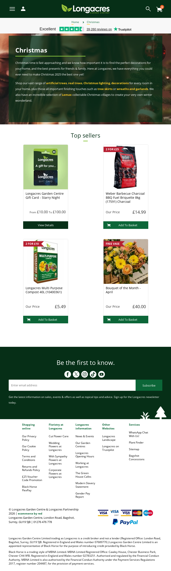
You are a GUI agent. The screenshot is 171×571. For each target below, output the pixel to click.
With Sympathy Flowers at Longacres (58, 459)
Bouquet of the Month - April (123, 290)
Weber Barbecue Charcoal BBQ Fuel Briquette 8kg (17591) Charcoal (125, 197)
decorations (120, 83)
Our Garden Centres (82, 444)
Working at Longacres (82, 465)
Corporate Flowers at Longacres (55, 473)
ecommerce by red (30, 513)
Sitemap (134, 449)
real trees (75, 83)
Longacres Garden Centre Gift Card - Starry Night (45, 195)
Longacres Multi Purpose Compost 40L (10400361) (44, 290)
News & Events (84, 436)
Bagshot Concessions (137, 457)
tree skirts (105, 89)
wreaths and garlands (132, 89)
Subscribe (148, 385)
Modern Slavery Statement (85, 485)
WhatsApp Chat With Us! (138, 434)
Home (75, 22)
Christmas (93, 22)
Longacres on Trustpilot (110, 448)
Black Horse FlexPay (29, 488)
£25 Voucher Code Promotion (32, 478)
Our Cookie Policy (29, 448)
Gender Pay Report (82, 495)
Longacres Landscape (109, 438)
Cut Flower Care (59, 436)
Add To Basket (122, 225)
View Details (46, 225)
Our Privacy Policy (29, 438)
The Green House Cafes (83, 475)
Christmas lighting (96, 83)
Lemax (67, 95)
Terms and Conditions (28, 458)
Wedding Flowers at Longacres (55, 446)
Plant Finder (136, 442)
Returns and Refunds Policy (31, 468)
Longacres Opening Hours (84, 454)
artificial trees (56, 83)
